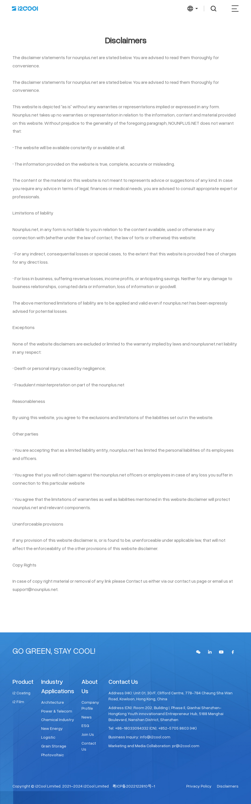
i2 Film (18, 701)
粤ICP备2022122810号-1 (133, 786)
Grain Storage (53, 745)
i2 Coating (21, 692)
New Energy (52, 728)
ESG (85, 725)
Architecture (52, 702)
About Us (89, 686)
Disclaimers (228, 786)
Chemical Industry (57, 719)
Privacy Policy (199, 786)
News (86, 717)
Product (23, 681)
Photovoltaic (52, 754)
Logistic (48, 737)
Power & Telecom (56, 711)
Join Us (87, 734)
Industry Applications (57, 686)
